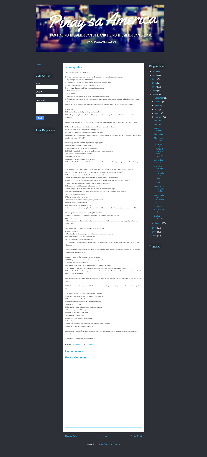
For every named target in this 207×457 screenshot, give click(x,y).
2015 (154, 71)
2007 (154, 228)
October (158, 102)
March (158, 113)
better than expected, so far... (159, 188)
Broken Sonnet (158, 217)
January (158, 223)
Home (104, 436)
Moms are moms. (158, 139)
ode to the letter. (158, 161)
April (157, 109)
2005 (154, 235)
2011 (154, 83)
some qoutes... (159, 129)
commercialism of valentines (159, 198)
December (159, 98)
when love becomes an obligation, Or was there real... (159, 174)
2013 (154, 75)
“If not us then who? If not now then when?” (158, 150)
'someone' (158, 206)
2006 (154, 232)
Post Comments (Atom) (109, 444)
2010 (154, 87)
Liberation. (158, 134)
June (157, 105)
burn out (157, 120)
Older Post (136, 436)
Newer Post (71, 436)
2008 (154, 94)
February (159, 117)
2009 (154, 90)
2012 (154, 79)
